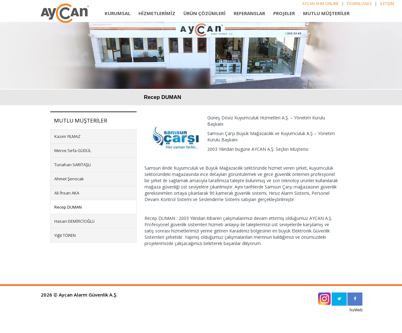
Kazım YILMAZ (67, 136)
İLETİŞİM (387, 3)
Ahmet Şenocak (69, 179)
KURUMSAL (117, 13)
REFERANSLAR (249, 13)
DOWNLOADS (359, 3)
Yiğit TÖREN (65, 235)
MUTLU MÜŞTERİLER (326, 13)
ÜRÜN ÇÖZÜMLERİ (204, 13)
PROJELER (284, 13)
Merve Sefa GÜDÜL (72, 150)
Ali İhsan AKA (66, 193)
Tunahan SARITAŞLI (72, 164)
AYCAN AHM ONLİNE (320, 3)
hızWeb (356, 310)
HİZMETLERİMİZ (157, 13)
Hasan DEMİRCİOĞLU (74, 221)
